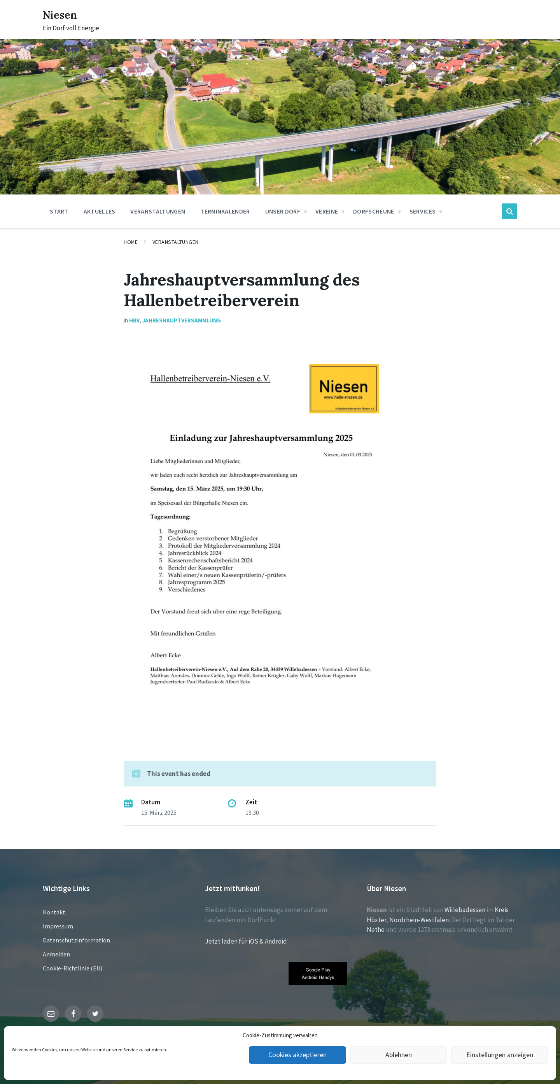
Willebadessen (464, 909)
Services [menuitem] (423, 211)
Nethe (376, 929)
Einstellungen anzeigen (499, 1055)
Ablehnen (398, 1055)
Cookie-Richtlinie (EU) (72, 968)
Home (131, 241)
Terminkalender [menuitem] (225, 211)
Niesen (62, 14)
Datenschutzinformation (76, 940)
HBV (134, 320)
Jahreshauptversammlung (181, 320)
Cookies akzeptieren (297, 1055)
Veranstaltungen (175, 241)
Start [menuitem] (59, 211)
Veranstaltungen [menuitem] (157, 211)
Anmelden (56, 954)
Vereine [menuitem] (326, 211)
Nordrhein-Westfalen (419, 920)
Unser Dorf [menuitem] (282, 211)
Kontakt (54, 912)
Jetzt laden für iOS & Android (246, 941)
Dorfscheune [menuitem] (373, 211)
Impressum (58, 926)
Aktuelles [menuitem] (100, 211)
